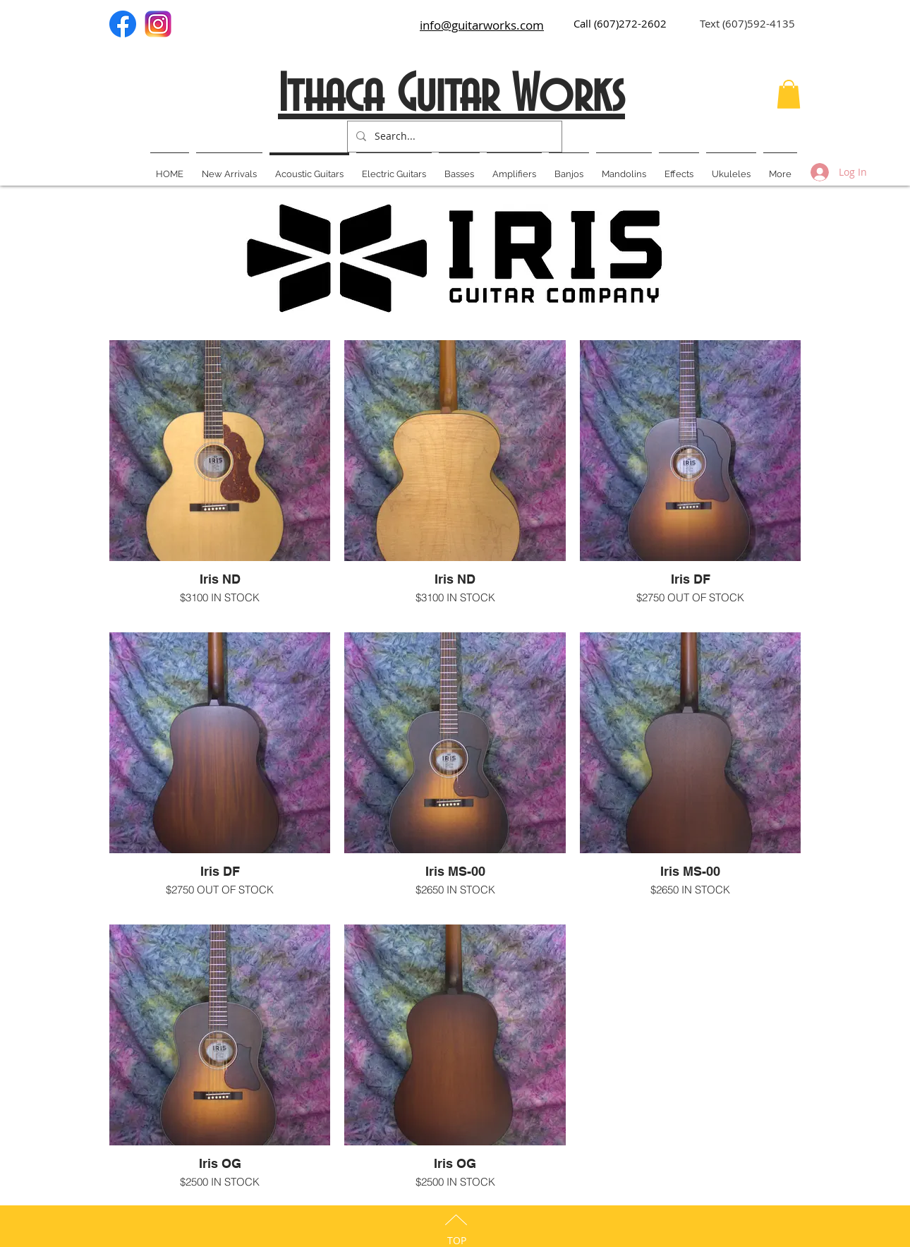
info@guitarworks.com (482, 25)
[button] (789, 94)
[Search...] (453, 136)
